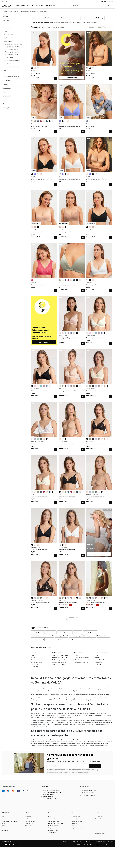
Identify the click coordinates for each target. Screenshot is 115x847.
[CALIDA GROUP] (104, 836)
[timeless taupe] (35, 227)
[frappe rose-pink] (44, 121)
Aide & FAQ (4, 816)
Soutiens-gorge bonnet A (38, 632)
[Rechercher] (99, 5)
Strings (33, 660)
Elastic (97, 655)
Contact (3, 828)
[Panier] (111, 5)
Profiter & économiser (44, 342)
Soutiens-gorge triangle (58, 664)
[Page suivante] (77, 619)
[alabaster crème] (52, 121)
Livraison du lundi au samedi (49, 799)
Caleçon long (34, 666)
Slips (32, 655)
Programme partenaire (77, 828)
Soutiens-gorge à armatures (59, 657)
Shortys (33, 657)
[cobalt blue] (38, 121)
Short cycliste (34, 664)
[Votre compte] (108, 5)
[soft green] (38, 439)
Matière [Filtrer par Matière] (65, 18)
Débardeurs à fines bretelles (81, 657)
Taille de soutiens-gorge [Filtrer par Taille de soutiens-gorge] (50, 18)
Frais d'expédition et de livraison (9, 821)
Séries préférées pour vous (102, 652)
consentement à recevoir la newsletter (66, 772)
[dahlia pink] (41, 121)
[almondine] (74, 386)
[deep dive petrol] (47, 121)
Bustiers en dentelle (51, 632)
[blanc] (38, 68)
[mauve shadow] (68, 333)
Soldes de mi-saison (37, 5)
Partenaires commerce (77, 821)
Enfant (28, 5)
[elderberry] (71, 386)
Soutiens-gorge (56, 652)
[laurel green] (41, 439)
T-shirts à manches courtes (81, 662)
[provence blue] (71, 333)
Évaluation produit (29, 823)
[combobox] (84, 5)
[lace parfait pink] (60, 333)
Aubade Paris (100, 816)
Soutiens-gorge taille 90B (90, 632)
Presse (73, 825)
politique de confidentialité (83, 772)
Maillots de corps (78, 652)
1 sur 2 (71, 619)
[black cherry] (65, 386)
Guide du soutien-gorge (53, 821)
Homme (22, 5)
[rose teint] (35, 68)
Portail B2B (74, 823)
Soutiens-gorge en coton (103, 636)
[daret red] (32, 280)
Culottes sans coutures (37, 662)
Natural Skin (98, 662)
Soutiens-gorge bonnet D (61, 636)
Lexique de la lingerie (53, 830)
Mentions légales (67, 841)
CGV (74, 841)
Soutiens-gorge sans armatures (60, 655)
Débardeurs (77, 655)
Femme (16, 5)
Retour (3, 823)
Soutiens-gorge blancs (77, 639)
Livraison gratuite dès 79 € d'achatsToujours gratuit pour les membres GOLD (52, 791)
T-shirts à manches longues (81, 660)
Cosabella (99, 819)
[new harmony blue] (68, 386)
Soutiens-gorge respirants (59, 662)
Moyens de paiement (6, 819)
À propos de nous (76, 816)
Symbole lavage (52, 832)
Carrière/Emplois (76, 819)
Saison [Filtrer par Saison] (87, 18)
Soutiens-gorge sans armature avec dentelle (43, 636)
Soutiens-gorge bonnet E (64, 639)
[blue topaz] (65, 333)
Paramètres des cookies (89, 841)
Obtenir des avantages (71, 77)
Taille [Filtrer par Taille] (36, 18)
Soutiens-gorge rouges (75, 636)
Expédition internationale (48, 796)
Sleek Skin (98, 664)
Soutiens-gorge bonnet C (38, 639)
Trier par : (91, 27)
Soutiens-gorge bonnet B (89, 636)
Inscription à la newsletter (31, 819)
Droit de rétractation (101, 841)
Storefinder (4, 825)
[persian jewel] (60, 121)
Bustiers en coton (77, 632)
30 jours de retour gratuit (48, 794)
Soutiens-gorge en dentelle (64, 632)
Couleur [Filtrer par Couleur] (76, 18)
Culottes (33, 652)
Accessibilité (5, 830)
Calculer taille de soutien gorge (55, 823)
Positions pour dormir (53, 825)
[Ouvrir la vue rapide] (55, 78)
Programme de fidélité (30, 821)
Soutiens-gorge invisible (58, 660)
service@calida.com (90, 795)
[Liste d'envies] (105, 5)
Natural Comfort (99, 660)
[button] (107, 510)
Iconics (97, 657)
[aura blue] (87, 121)
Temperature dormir (53, 828)
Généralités (110, 841)
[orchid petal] (35, 439)
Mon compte (28, 816)
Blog (49, 816)
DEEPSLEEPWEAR (50, 5)
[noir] (32, 68)
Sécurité (79, 841)
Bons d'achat (28, 825)
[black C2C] (38, 227)
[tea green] (35, 121)
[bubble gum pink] (62, 333)
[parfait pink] (32, 121)
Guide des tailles (52, 819)
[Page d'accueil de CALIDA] (6, 6)
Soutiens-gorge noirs (51, 639)
